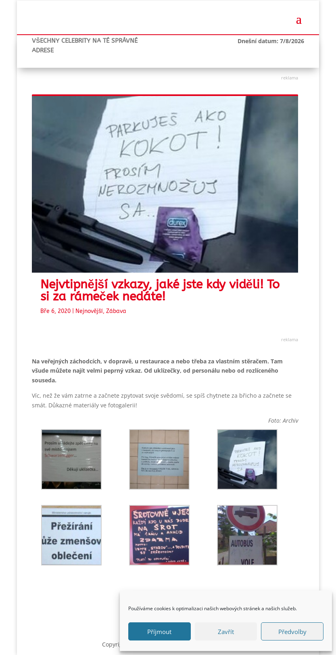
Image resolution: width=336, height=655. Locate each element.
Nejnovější (89, 311)
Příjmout (159, 632)
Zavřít (226, 632)
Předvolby (292, 632)
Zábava (116, 311)
